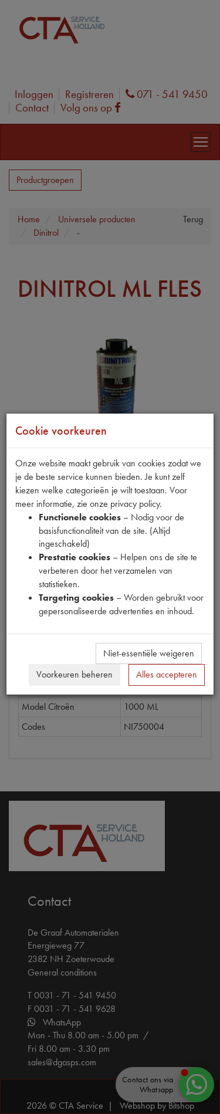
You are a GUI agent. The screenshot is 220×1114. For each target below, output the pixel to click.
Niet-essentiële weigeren (148, 653)
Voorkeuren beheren (74, 674)
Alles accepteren (166, 674)
